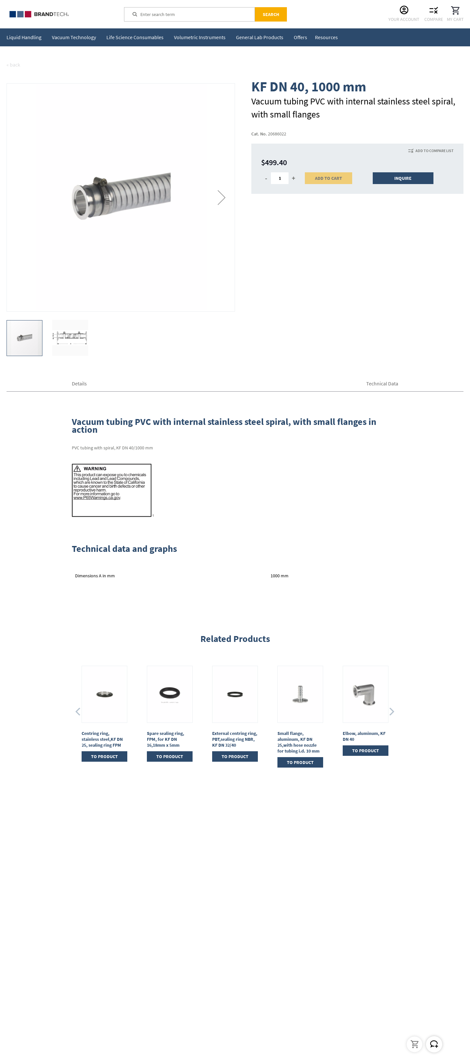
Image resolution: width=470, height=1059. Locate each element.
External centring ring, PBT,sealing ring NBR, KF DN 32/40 (234, 739)
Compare (433, 19)
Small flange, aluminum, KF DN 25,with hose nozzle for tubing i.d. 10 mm (298, 742)
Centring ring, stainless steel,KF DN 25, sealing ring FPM (102, 739)
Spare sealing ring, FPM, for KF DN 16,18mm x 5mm (165, 739)
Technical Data (382, 383)
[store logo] (55, 14)
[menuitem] (25, 37)
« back (13, 64)
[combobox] (197, 14)
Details (79, 383)
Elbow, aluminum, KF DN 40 (364, 736)
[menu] (173, 37)
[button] (222, 197)
